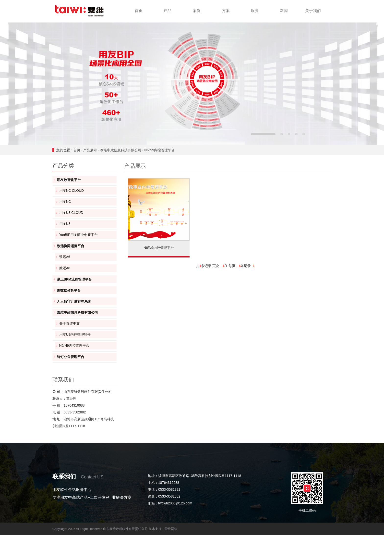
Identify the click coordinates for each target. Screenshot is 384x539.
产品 (167, 11)
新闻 (284, 11)
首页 (139, 11)
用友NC (65, 202)
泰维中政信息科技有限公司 (120, 150)
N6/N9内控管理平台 (159, 150)
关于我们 (313, 11)
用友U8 (65, 225)
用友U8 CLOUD (71, 214)
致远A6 (64, 259)
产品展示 (90, 150)
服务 (255, 11)
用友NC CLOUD (71, 191)
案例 (197, 11)
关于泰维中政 (69, 326)
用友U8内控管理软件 (75, 338)
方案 (226, 11)
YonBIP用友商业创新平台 (78, 236)
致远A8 (64, 270)
